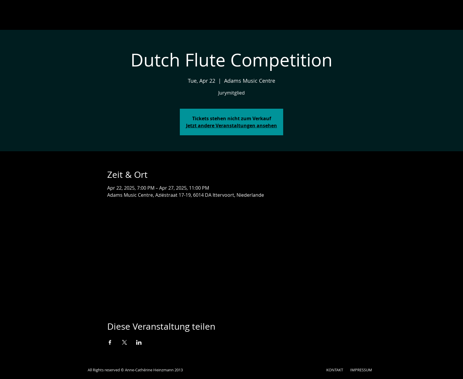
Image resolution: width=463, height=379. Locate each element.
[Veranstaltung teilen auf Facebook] (110, 342)
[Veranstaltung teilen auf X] (124, 342)
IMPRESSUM (361, 370)
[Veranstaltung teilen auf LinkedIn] (139, 342)
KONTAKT (334, 370)
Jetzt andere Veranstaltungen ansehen (231, 125)
